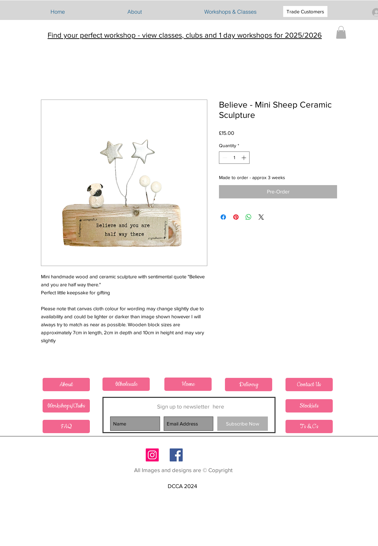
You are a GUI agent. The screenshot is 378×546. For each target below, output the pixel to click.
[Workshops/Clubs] (66, 405)
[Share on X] (261, 217)
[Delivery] (248, 384)
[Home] (188, 384)
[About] (66, 384)
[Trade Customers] (305, 11)
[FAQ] (66, 426)
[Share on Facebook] (223, 217)
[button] (230, 11)
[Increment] (244, 157)
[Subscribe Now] (242, 423)
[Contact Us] (309, 384)
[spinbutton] (234, 157)
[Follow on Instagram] (152, 454)
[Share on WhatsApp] (249, 217)
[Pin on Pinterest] (236, 217)
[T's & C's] (309, 426)
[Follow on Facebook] (176, 454)
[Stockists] (309, 405)
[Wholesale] (126, 384)
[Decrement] (224, 157)
